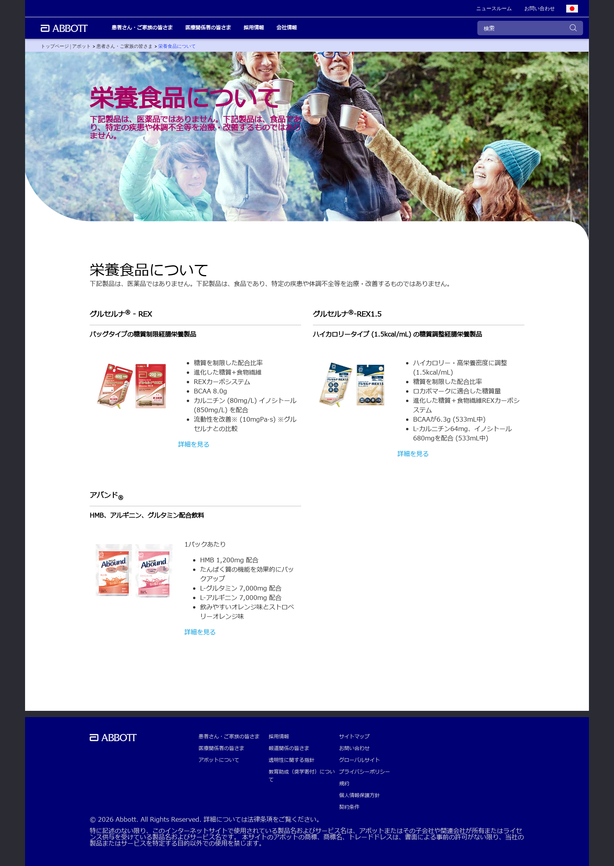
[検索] (530, 28)
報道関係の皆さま (289, 748)
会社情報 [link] (286, 28)
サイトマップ (354, 737)
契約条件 (349, 807)
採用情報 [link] (254, 28)
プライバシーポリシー (364, 772)
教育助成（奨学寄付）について (302, 776)
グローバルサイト (359, 760)
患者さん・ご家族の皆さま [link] (142, 28)
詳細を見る (193, 444)
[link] (494, 8)
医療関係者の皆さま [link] (208, 28)
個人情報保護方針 (359, 795)
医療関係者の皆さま (221, 748)
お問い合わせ (354, 748)
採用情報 (279, 737)
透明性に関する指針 (291, 760)
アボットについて (219, 760)
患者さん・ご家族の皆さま (229, 737)
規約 (344, 784)
